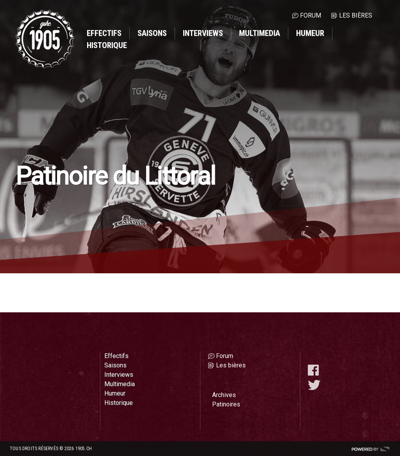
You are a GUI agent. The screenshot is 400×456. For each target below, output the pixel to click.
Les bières (355, 15)
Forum (310, 15)
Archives (224, 395)
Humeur (310, 33)
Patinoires (226, 404)
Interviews (203, 33)
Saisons (152, 33)
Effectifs (104, 33)
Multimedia (259, 33)
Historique (107, 45)
